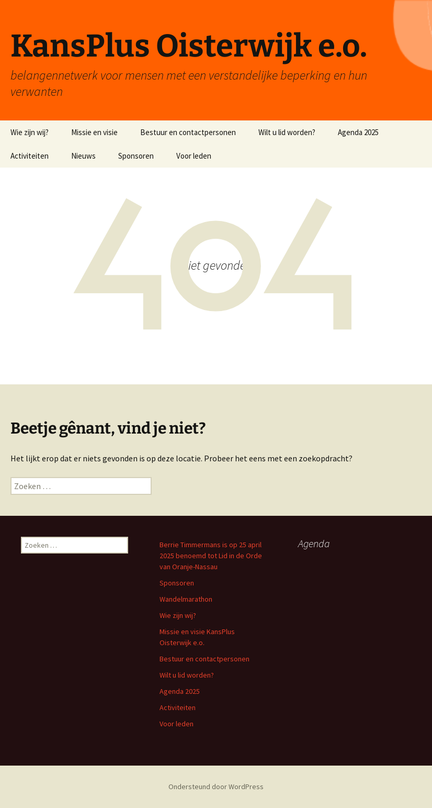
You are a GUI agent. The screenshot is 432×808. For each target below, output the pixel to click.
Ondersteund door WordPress (216, 786)
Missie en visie (94, 132)
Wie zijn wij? (29, 132)
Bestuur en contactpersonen (188, 132)
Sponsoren (136, 156)
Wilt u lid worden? (286, 132)
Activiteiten (29, 156)
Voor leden (193, 156)
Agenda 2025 (358, 132)
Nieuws (83, 156)
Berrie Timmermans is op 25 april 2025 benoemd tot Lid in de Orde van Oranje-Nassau (211, 555)
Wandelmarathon (186, 599)
